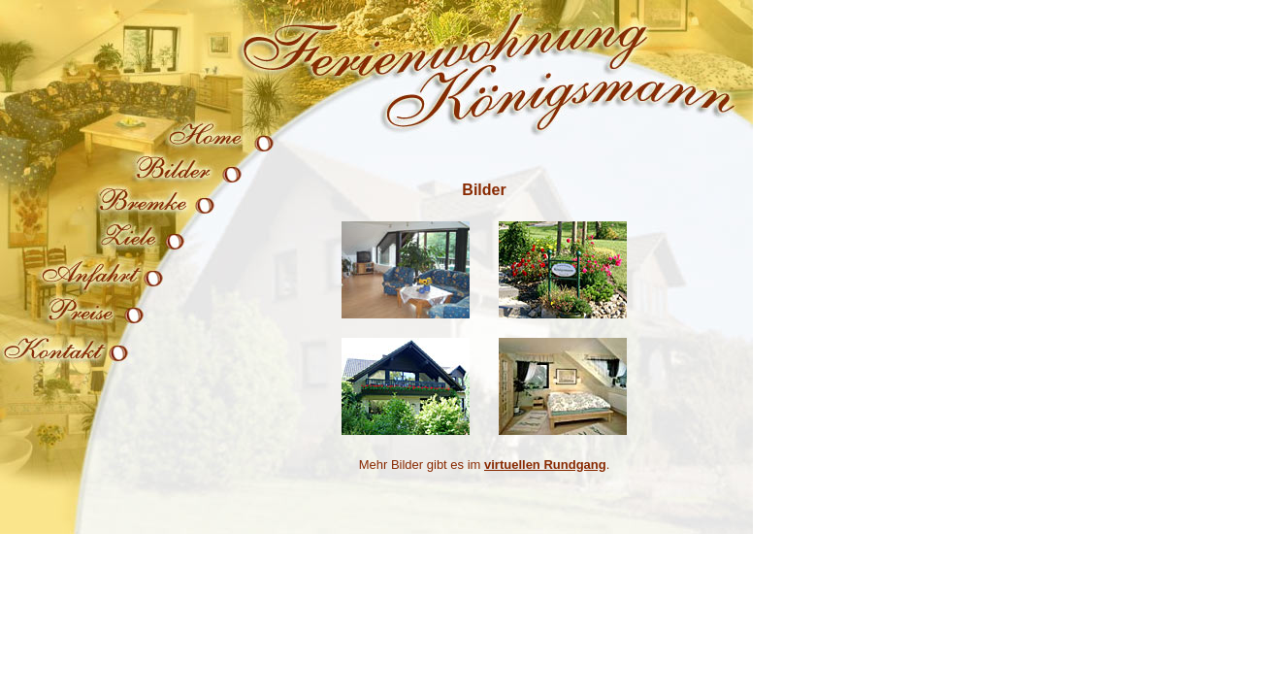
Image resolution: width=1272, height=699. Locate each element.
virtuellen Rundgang (545, 464)
